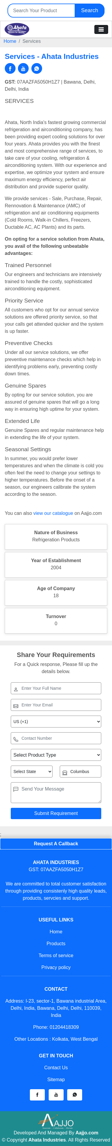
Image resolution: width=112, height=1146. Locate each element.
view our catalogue (53, 513)
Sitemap (56, 1079)
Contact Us (56, 1067)
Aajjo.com (87, 1132)
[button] (37, 1094)
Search (89, 10)
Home (10, 41)
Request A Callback (56, 843)
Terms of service (56, 955)
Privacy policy (56, 967)
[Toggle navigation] (101, 29)
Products (56, 943)
